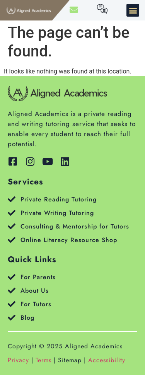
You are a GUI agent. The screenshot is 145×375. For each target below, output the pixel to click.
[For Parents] (11, 277)
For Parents (38, 277)
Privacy (18, 360)
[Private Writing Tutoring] (11, 213)
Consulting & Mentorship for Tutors (74, 226)
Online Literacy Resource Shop (68, 239)
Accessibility (106, 360)
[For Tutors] (11, 304)
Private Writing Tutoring (57, 212)
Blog (27, 317)
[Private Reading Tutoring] (11, 199)
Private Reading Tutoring (58, 199)
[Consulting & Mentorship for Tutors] (11, 226)
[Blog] (11, 318)
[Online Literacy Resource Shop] (11, 240)
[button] (132, 10)
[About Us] (11, 291)
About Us (34, 290)
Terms (43, 360)
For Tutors (35, 304)
